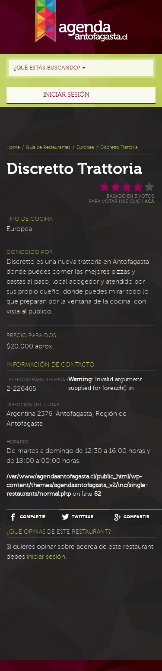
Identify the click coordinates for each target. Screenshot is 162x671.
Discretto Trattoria (119, 147)
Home (13, 147)
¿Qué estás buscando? (50, 68)
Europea (85, 147)
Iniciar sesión (66, 94)
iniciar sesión (46, 556)
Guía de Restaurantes (48, 147)
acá (149, 201)
